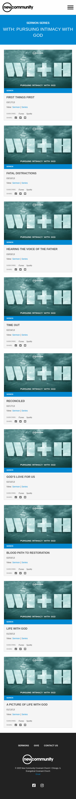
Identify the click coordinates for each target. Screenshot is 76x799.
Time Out (13, 325)
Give (36, 745)
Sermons (23, 745)
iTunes (21, 114)
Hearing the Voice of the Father (32, 249)
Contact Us (51, 745)
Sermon (16, 107)
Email (38, 774)
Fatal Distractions (21, 173)
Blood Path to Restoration (28, 552)
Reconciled (15, 401)
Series (25, 107)
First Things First (20, 97)
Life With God (16, 628)
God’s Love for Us (20, 476)
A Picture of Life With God (27, 704)
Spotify (29, 114)
